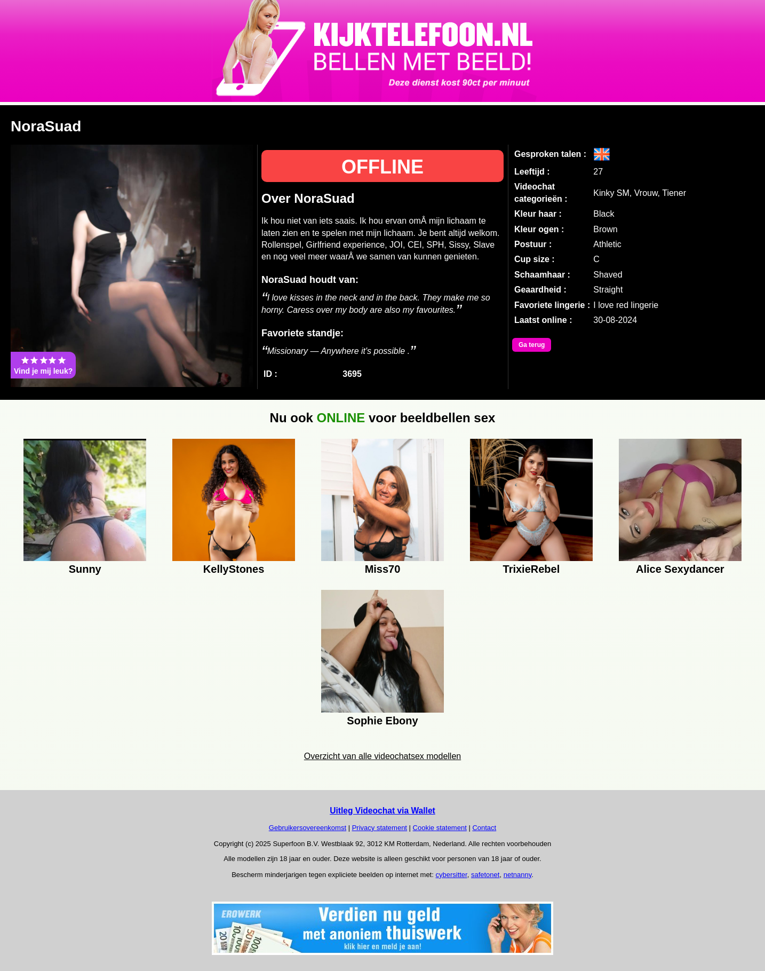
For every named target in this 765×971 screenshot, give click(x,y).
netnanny (518, 875)
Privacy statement (379, 828)
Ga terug (532, 345)
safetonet (485, 875)
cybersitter (451, 875)
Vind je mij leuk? (43, 365)
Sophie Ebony (382, 721)
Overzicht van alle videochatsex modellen (382, 756)
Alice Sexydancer (680, 569)
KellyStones (233, 569)
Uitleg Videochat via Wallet (382, 810)
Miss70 (383, 569)
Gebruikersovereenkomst (307, 828)
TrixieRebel (531, 569)
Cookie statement (440, 828)
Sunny (85, 569)
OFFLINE (382, 167)
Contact (484, 828)
